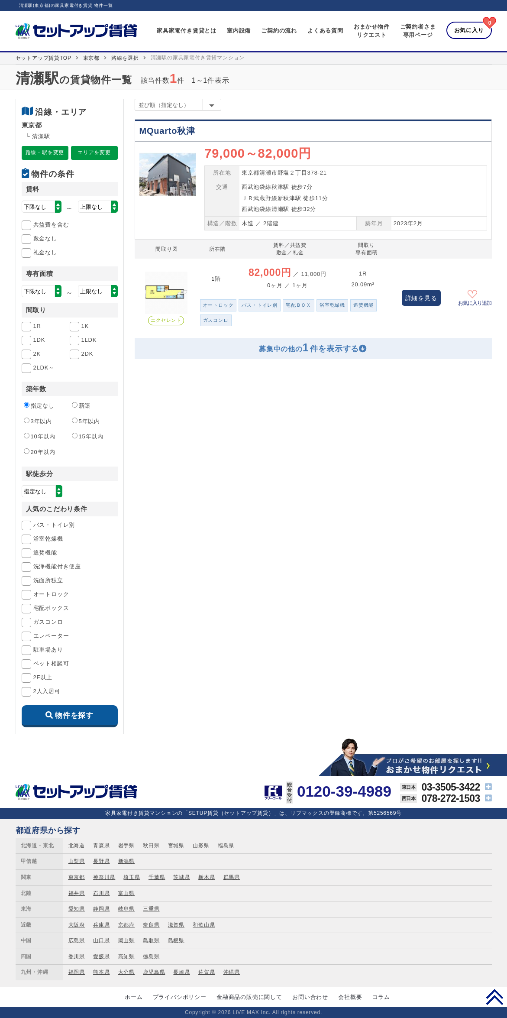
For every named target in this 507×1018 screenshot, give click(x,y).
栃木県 (206, 877)
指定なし (39, 405)
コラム (381, 997)
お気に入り (469, 30)
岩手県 (126, 846)
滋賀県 (176, 925)
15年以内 (87, 436)
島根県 (176, 940)
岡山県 (126, 940)
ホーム (133, 997)
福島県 (226, 846)
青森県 (101, 846)
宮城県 (176, 846)
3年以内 (38, 421)
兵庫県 (101, 925)
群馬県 (231, 877)
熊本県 (101, 972)
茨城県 (181, 877)
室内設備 (239, 30)
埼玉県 (131, 877)
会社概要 (350, 997)
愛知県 (76, 909)
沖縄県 (231, 972)
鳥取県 (151, 940)
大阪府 (76, 925)
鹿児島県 (154, 972)
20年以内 (39, 451)
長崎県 (181, 972)
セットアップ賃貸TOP (43, 58)
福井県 (76, 893)
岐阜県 (126, 909)
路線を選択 (125, 58)
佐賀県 (206, 972)
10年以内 (39, 436)
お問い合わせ (310, 997)
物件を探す (74, 715)
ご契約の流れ (279, 30)
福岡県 (76, 972)
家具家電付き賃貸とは (186, 30)
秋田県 (151, 846)
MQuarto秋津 (167, 131)
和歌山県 (204, 925)
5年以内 (86, 421)
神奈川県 (104, 877)
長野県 (101, 861)
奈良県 (151, 925)
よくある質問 (325, 30)
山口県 (101, 940)
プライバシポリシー (180, 997)
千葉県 (157, 877)
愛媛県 (101, 956)
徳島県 (151, 956)
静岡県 (101, 909)
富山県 (126, 893)
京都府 (126, 925)
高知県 (126, 956)
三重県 (151, 909)
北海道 (76, 846)
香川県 (76, 956)
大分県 (126, 972)
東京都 (91, 58)
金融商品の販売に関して (249, 997)
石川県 (101, 893)
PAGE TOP (495, 997)
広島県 (76, 940)
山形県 (201, 846)
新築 (81, 405)
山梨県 (76, 861)
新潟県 (126, 861)
